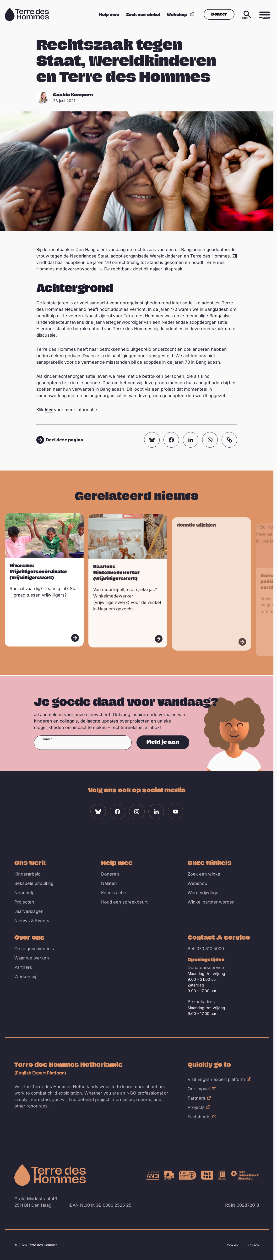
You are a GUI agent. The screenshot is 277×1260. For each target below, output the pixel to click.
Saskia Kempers (73, 94)
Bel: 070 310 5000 (206, 948)
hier (49, 409)
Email (45, 739)
